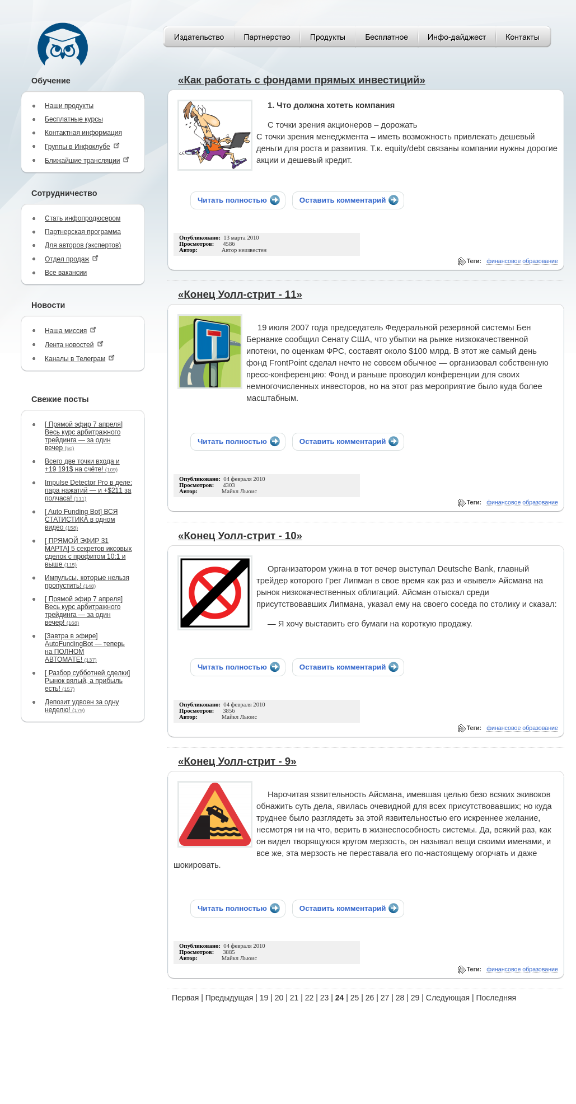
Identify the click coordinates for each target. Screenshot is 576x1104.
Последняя (496, 997)
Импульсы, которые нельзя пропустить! (87, 582)
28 (400, 997)
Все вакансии (66, 273)
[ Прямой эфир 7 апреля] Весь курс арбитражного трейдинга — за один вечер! (84, 610)
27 (385, 997)
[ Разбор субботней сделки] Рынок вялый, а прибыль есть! (87, 681)
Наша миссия (70, 330)
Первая (185, 997)
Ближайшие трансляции (87, 160)
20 (279, 997)
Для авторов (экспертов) (83, 245)
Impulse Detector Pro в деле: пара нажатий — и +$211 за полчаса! (88, 490)
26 (370, 997)
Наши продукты (69, 106)
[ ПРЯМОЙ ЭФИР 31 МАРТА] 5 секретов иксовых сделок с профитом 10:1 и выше (88, 552)
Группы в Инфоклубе (82, 146)
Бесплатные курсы (74, 119)
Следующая (448, 997)
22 (309, 997)
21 (294, 997)
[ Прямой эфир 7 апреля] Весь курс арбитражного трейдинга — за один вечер (84, 436)
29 (415, 997)
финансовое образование (522, 261)
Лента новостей (74, 344)
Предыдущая (229, 997)
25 (354, 997)
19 (264, 997)
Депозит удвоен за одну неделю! (82, 706)
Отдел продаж (72, 259)
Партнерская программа (83, 232)
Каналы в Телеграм (80, 358)
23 (324, 997)
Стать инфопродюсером (82, 218)
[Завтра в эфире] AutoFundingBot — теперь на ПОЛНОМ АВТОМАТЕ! (85, 647)
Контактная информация (83, 133)
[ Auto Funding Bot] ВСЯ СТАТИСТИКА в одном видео (81, 519)
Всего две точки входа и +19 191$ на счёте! (82, 465)
